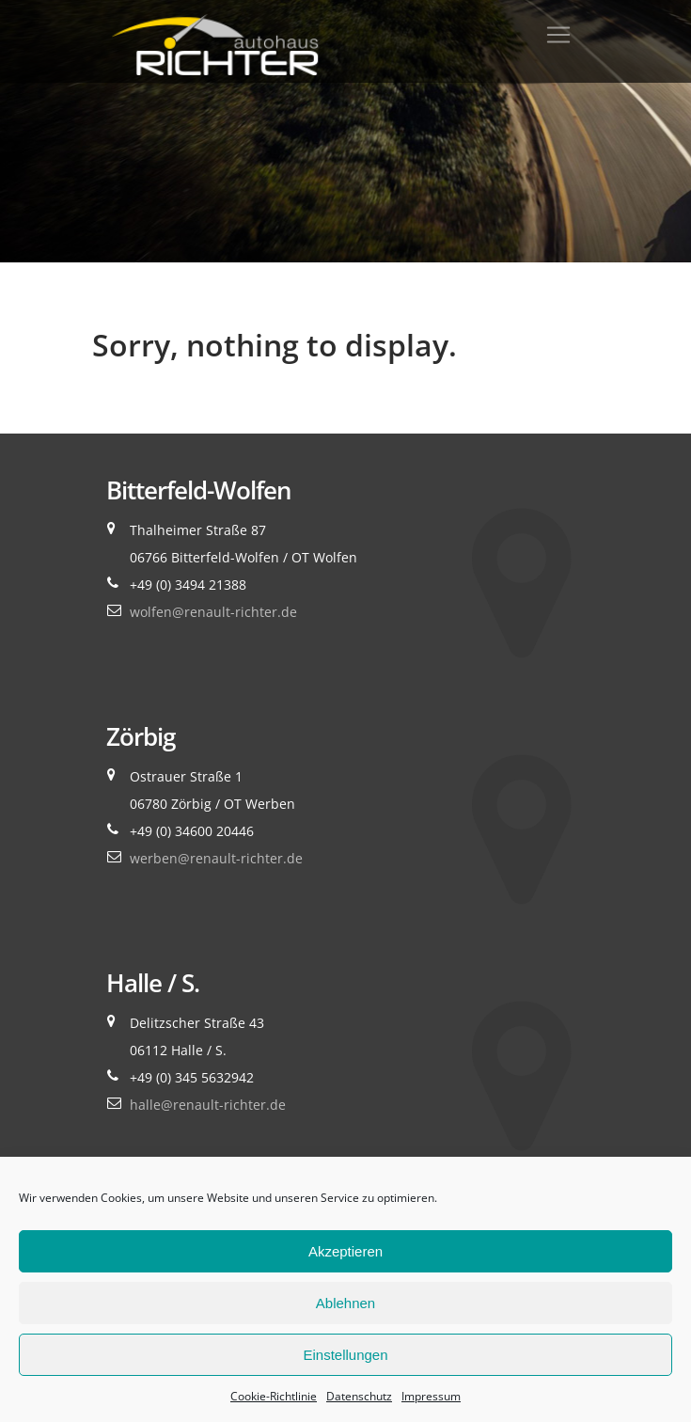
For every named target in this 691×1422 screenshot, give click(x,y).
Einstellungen (345, 1355)
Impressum (431, 1396)
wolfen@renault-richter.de (213, 612)
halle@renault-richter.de (208, 1105)
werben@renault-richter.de (216, 858)
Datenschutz (359, 1396)
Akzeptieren (345, 1251)
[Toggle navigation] (558, 35)
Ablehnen (345, 1303)
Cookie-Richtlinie (273, 1396)
